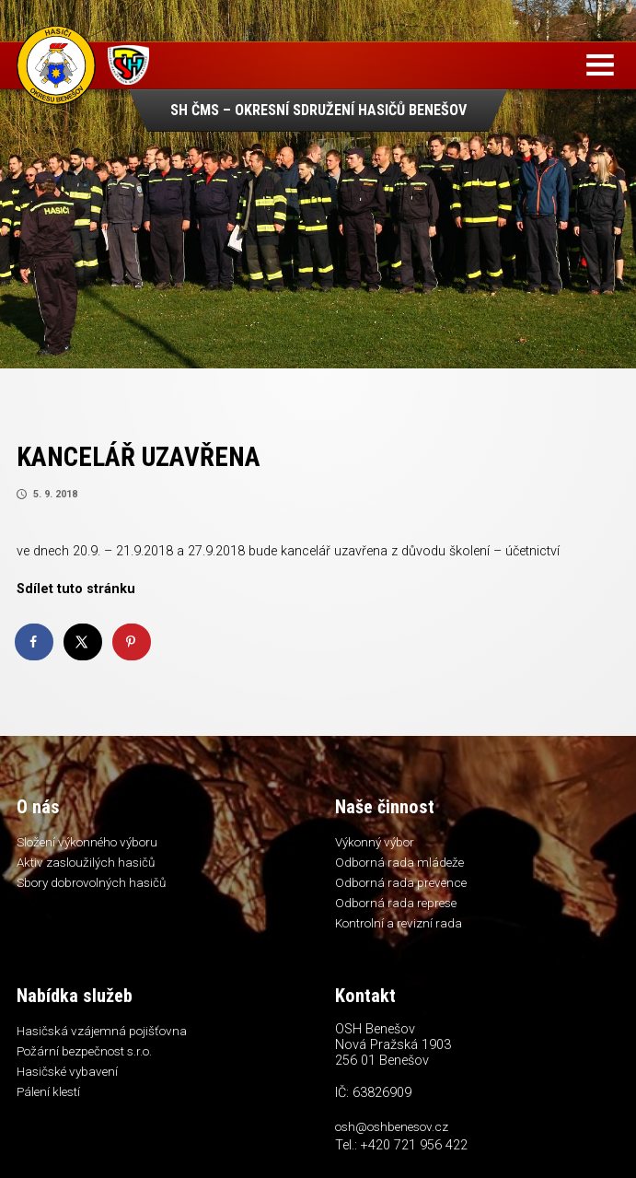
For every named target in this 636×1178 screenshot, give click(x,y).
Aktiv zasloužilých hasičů (86, 862)
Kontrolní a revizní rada (398, 923)
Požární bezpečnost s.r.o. (84, 1051)
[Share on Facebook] (35, 642)
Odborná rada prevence (401, 882)
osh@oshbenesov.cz (391, 1126)
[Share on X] (83, 642)
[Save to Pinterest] (132, 642)
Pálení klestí (48, 1091)
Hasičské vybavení (67, 1071)
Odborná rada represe (396, 902)
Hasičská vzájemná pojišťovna (102, 1030)
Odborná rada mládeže (399, 862)
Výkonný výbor (374, 841)
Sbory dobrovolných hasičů (91, 882)
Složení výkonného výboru (87, 841)
